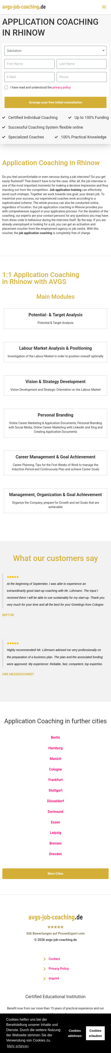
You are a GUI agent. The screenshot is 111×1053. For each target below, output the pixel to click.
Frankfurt (55, 780)
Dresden (55, 854)
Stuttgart (55, 790)
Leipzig (55, 833)
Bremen (56, 843)
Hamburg (55, 748)
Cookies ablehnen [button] (74, 1033)
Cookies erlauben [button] (95, 1033)
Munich (55, 759)
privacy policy (62, 87)
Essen (55, 822)
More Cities (55, 873)
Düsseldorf (55, 801)
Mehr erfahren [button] (18, 1046)
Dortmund (55, 812)
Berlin (55, 737)
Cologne (55, 769)
